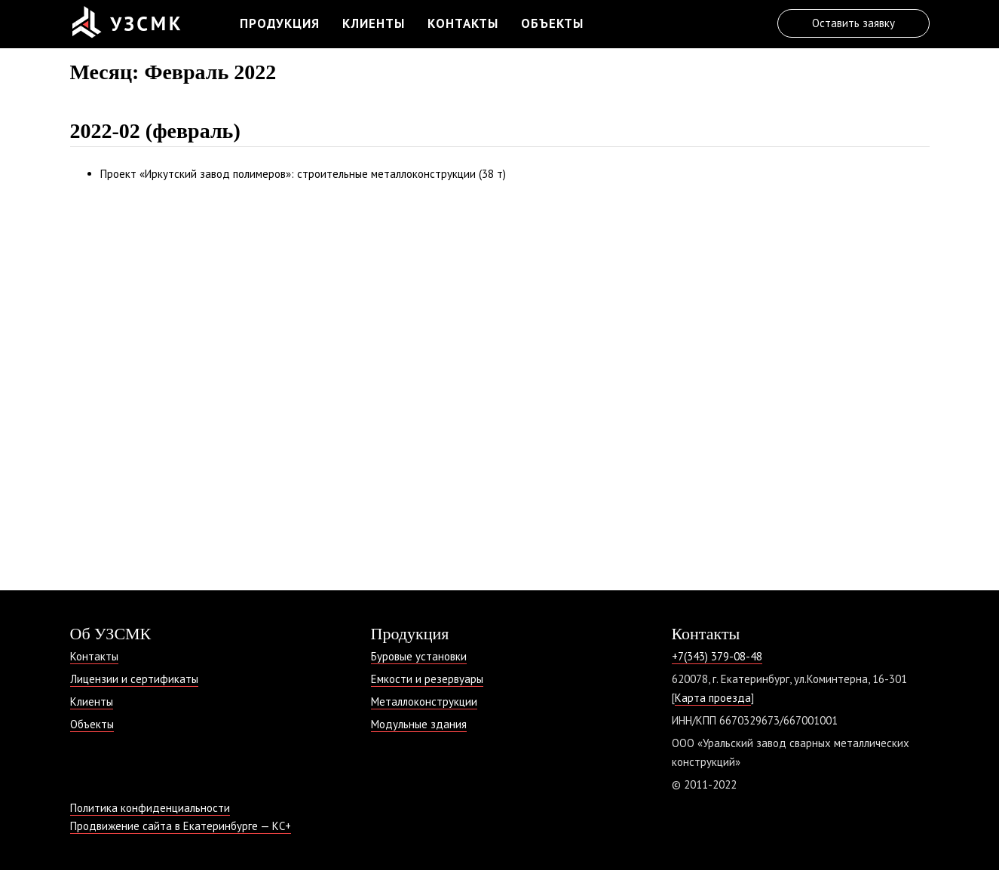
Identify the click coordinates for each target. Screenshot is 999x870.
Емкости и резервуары (427, 679)
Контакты (462, 23)
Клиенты (373, 23)
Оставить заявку (853, 23)
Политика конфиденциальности (150, 808)
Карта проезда (713, 698)
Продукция (280, 23)
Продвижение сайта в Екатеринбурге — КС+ (180, 826)
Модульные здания (419, 724)
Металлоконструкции (424, 701)
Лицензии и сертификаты (134, 679)
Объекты (552, 23)
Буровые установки (419, 656)
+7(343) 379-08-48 (717, 656)
